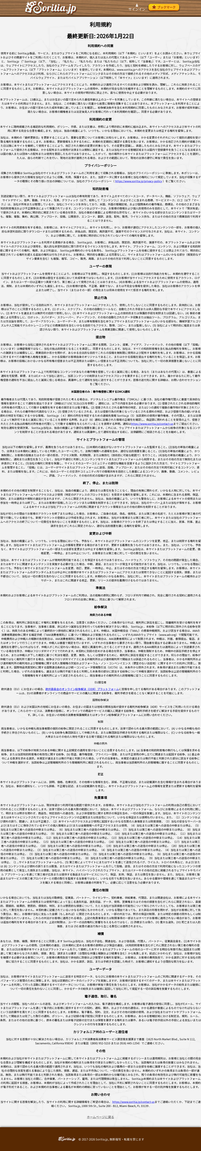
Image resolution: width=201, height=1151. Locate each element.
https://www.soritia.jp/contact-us (152, 424)
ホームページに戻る (100, 1117)
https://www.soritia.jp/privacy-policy (138, 181)
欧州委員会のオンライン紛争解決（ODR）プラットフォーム (82, 689)
